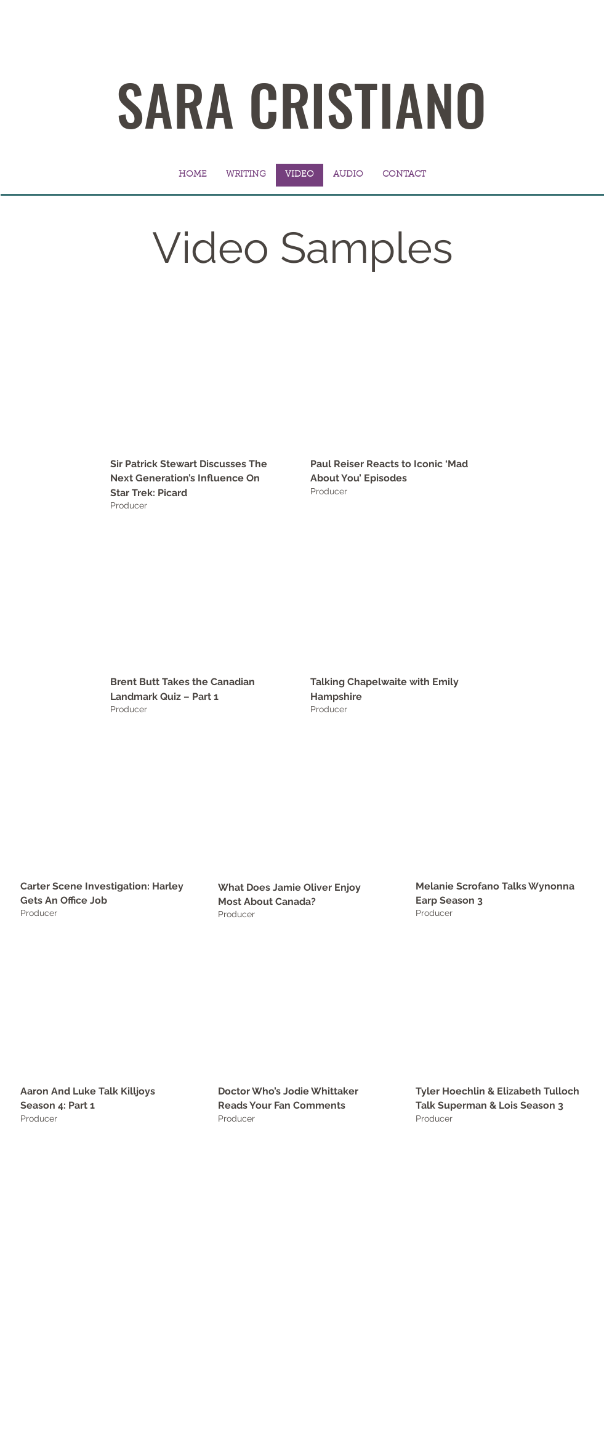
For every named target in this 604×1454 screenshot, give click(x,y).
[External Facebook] (302, 802)
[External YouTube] (194, 378)
